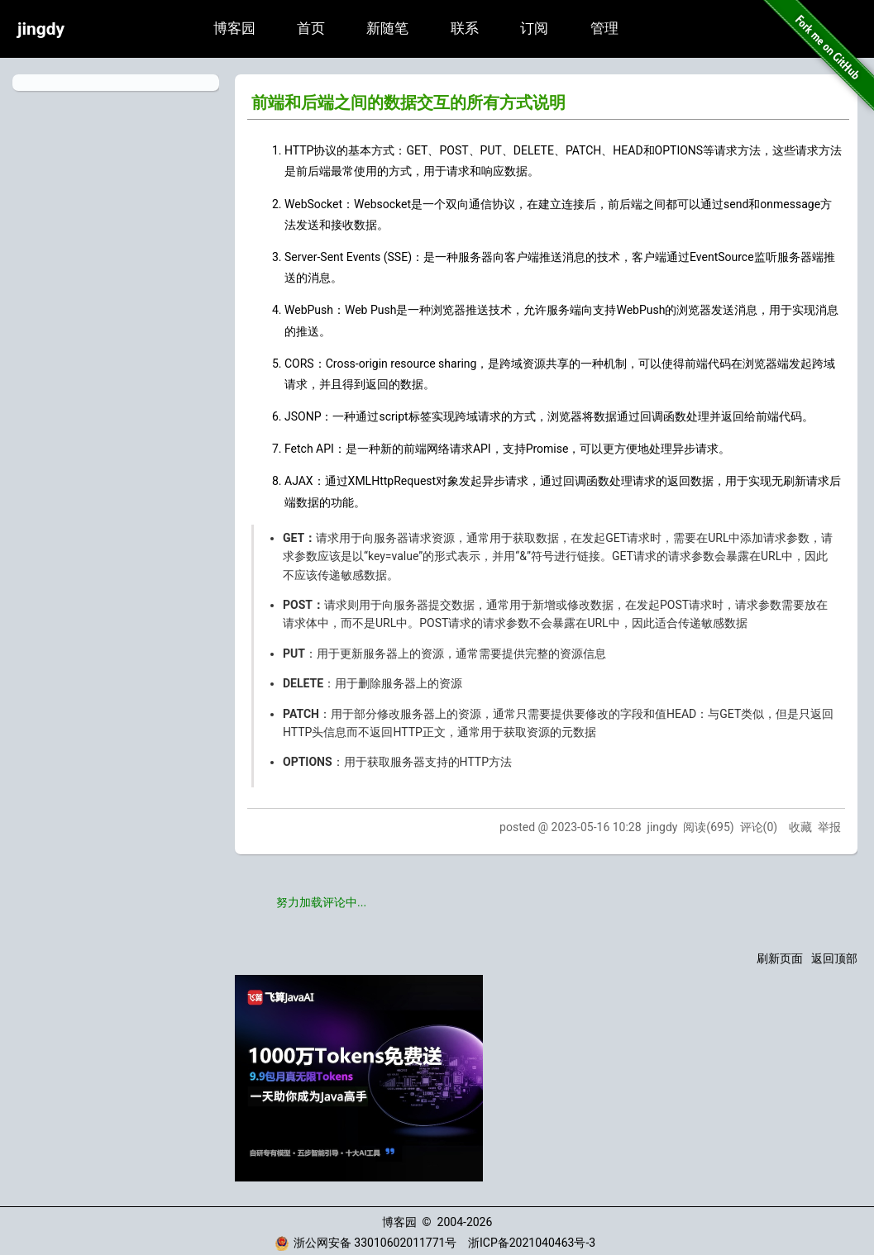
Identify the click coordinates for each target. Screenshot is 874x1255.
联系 (465, 28)
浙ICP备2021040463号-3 (531, 1242)
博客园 (234, 28)
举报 (829, 827)
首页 (311, 28)
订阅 (534, 28)
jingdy (40, 29)
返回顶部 (834, 958)
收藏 (800, 827)
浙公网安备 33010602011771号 (366, 1242)
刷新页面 (780, 958)
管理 (604, 28)
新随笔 (387, 28)
